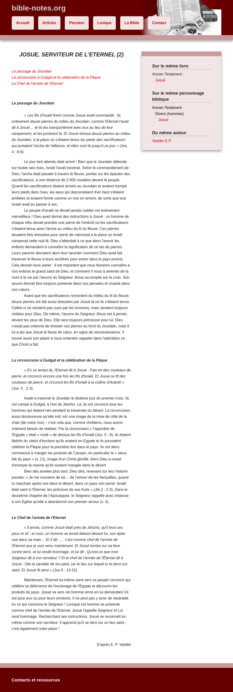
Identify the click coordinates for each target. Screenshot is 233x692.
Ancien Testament (167, 108)
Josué (160, 80)
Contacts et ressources (36, 679)
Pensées (76, 23)
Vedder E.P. (162, 141)
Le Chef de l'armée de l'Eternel (37, 83)
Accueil (22, 23)
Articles (49, 23)
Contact (159, 23)
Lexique (104, 23)
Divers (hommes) (169, 114)
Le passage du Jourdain (32, 71)
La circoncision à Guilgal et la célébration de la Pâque (56, 77)
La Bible (132, 23)
